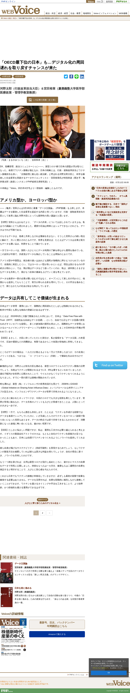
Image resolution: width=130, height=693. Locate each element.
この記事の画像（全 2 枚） (45, 100)
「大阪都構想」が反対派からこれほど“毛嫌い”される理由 (111, 221)
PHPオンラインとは (76, 675)
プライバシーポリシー (100, 668)
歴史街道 (109, 1)
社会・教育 (76, 13)
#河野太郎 (6, 77)
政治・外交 (51, 13)
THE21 (99, 1)
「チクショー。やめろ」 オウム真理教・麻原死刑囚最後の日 (111, 197)
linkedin (82, 77)
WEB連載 (123, 13)
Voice (90, 1)
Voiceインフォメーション (105, 13)
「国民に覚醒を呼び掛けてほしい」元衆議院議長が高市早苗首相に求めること (111, 272)
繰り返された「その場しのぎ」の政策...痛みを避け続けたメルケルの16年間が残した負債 (111, 250)
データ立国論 (21, 563)
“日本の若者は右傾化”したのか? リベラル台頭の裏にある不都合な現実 (111, 189)
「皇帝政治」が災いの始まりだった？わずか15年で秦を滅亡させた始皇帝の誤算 (112, 239)
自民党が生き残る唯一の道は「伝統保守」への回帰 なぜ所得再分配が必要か (111, 261)
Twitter (66, 77)
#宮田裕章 (19, 77)
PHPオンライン (8, 1)
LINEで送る (77, 77)
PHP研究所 (121, 1)
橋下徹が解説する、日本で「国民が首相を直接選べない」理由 (111, 205)
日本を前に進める (23, 588)
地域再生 (87, 13)
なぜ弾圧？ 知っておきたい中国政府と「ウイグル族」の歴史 (112, 229)
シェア (71, 77)
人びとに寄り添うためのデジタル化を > (42, 501)
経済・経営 (63, 13)
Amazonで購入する (57, 634)
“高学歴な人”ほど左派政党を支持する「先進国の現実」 (111, 213)
